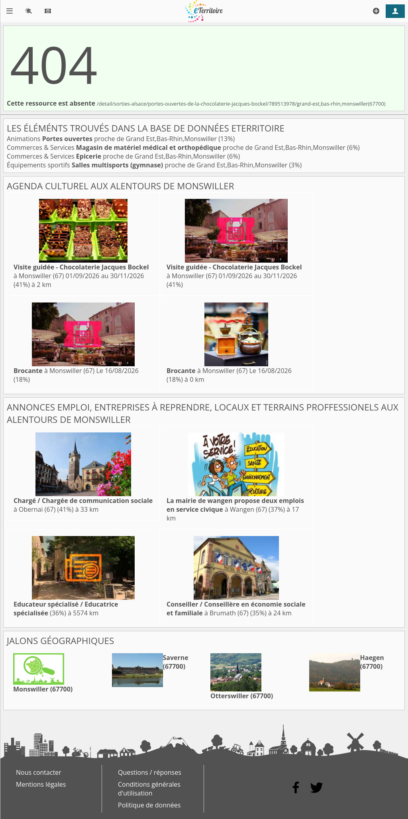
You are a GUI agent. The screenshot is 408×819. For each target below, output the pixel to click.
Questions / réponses (149, 772)
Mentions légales (41, 784)
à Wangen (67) (235, 505)
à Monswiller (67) (54, 370)
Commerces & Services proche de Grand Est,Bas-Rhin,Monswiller (177, 147)
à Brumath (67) (236, 608)
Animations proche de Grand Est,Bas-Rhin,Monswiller (112, 138)
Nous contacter (38, 772)
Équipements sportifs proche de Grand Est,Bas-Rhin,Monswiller (148, 165)
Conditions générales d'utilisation (149, 788)
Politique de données (149, 805)
